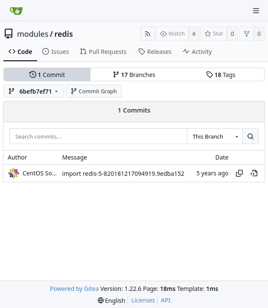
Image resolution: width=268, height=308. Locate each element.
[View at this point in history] (254, 173)
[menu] (111, 300)
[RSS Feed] (147, 34)
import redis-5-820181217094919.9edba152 (123, 173)
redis (64, 34)
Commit (47, 75)
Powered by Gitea (74, 288)
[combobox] (214, 136)
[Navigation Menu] (256, 10)
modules (32, 34)
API (165, 300)
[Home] (16, 10)
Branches (134, 75)
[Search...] (250, 136)
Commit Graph (93, 91)
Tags (221, 75)
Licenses (143, 300)
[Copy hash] (239, 173)
